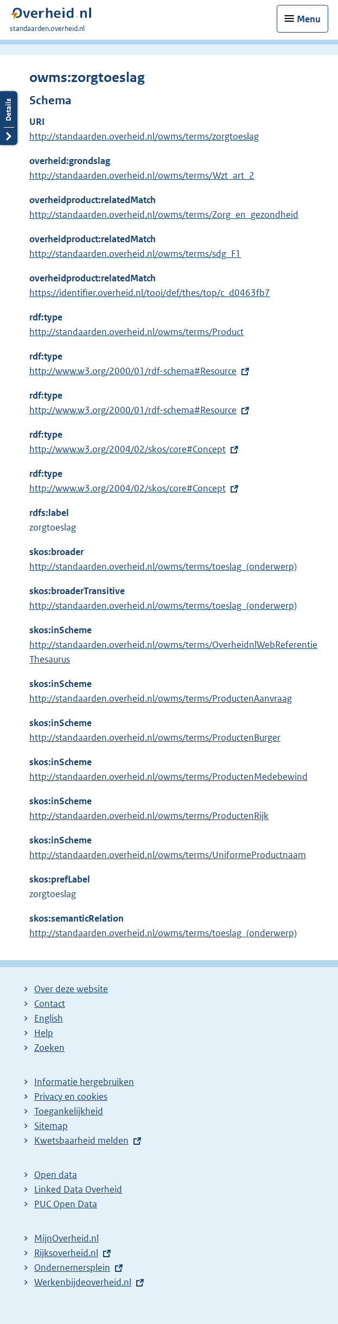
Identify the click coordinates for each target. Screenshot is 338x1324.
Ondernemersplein (72, 1267)
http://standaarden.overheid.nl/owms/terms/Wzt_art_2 (141, 175)
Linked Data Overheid (78, 1189)
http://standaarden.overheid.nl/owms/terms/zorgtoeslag (144, 136)
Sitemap (51, 1126)
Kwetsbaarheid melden (81, 1140)
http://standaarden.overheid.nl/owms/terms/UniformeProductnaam (167, 855)
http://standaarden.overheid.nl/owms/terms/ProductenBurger (154, 737)
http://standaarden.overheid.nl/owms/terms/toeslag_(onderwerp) (163, 566)
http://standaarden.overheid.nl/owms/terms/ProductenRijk (149, 816)
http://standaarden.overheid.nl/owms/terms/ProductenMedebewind (168, 777)
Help (43, 1033)
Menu (309, 19)
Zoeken (49, 1048)
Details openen (8, 118)
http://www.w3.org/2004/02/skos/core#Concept (127, 449)
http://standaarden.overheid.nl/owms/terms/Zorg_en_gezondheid (163, 214)
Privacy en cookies (70, 1096)
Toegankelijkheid (68, 1111)
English (48, 1018)
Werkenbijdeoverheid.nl (82, 1282)
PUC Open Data (65, 1204)
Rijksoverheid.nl (66, 1253)
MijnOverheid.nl (66, 1238)
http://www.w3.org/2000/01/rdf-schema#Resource (133, 371)
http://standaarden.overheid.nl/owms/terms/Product (136, 332)
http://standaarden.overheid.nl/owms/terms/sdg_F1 (135, 254)
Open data (55, 1175)
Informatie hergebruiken (84, 1082)
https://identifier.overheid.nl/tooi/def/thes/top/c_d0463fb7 (149, 293)
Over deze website (71, 989)
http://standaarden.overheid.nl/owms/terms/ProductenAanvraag (160, 698)
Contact (49, 1004)
